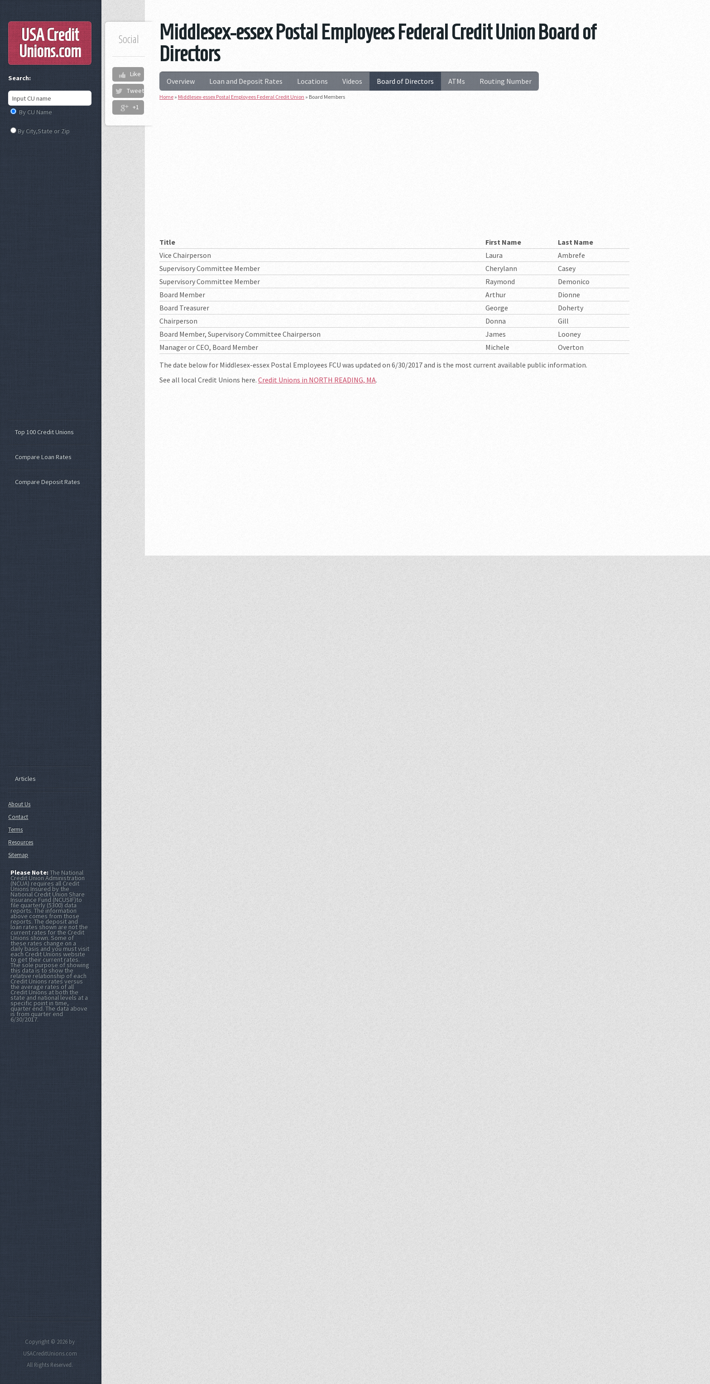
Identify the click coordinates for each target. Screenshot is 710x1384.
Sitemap (18, 855)
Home (166, 96)
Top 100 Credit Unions (44, 432)
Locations (312, 81)
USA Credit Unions (50, 43)
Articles (25, 778)
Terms (15, 829)
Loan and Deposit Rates (246, 81)
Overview (181, 81)
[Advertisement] (394, 172)
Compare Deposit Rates (47, 482)
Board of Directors (405, 81)
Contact (18, 817)
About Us (19, 804)
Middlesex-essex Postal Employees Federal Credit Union (241, 96)
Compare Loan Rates (43, 457)
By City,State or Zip (44, 131)
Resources (20, 842)
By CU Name (35, 112)
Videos (352, 81)
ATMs (456, 81)
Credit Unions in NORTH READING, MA (317, 379)
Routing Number (506, 81)
